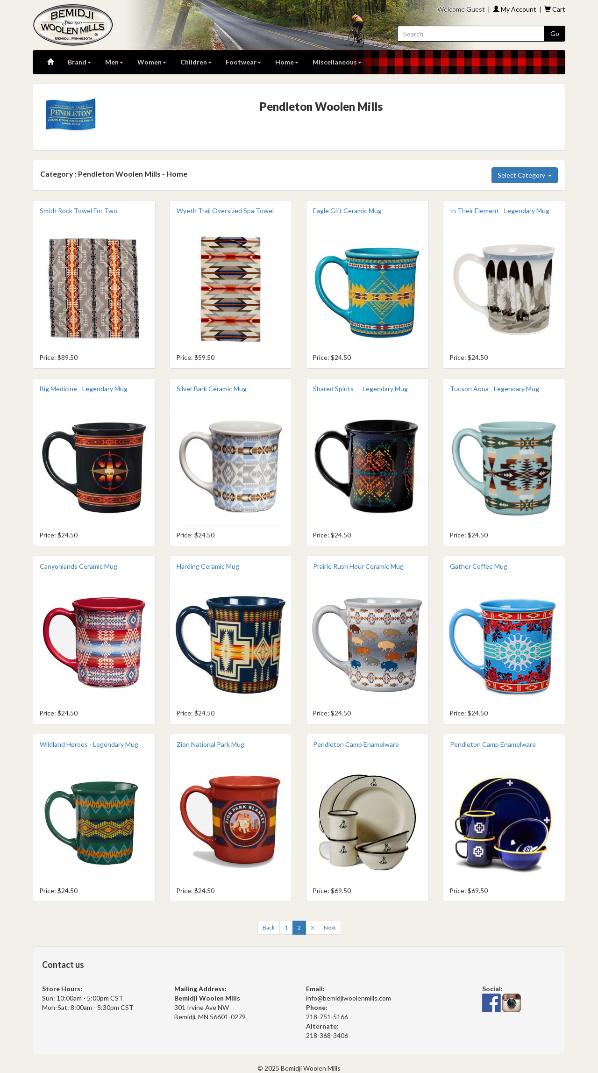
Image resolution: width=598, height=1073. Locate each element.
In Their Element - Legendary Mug (499, 211)
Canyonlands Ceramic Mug (78, 566)
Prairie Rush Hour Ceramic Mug (358, 566)
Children (196, 62)
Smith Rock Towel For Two (78, 211)
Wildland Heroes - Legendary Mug (89, 744)
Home (287, 62)
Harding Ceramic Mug (208, 566)
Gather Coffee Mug (478, 566)
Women (151, 62)
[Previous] (268, 928)
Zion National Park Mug (210, 744)
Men (114, 62)
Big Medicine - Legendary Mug (84, 389)
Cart (554, 9)
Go (554, 33)
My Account (514, 9)
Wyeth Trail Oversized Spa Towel (225, 211)
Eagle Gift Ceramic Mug (347, 211)
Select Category (525, 175)
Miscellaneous (337, 62)
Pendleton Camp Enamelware (356, 744)
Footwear (243, 62)
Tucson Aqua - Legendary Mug (494, 389)
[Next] (330, 928)
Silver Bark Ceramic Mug (212, 389)
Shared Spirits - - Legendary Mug (360, 389)
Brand (79, 62)
